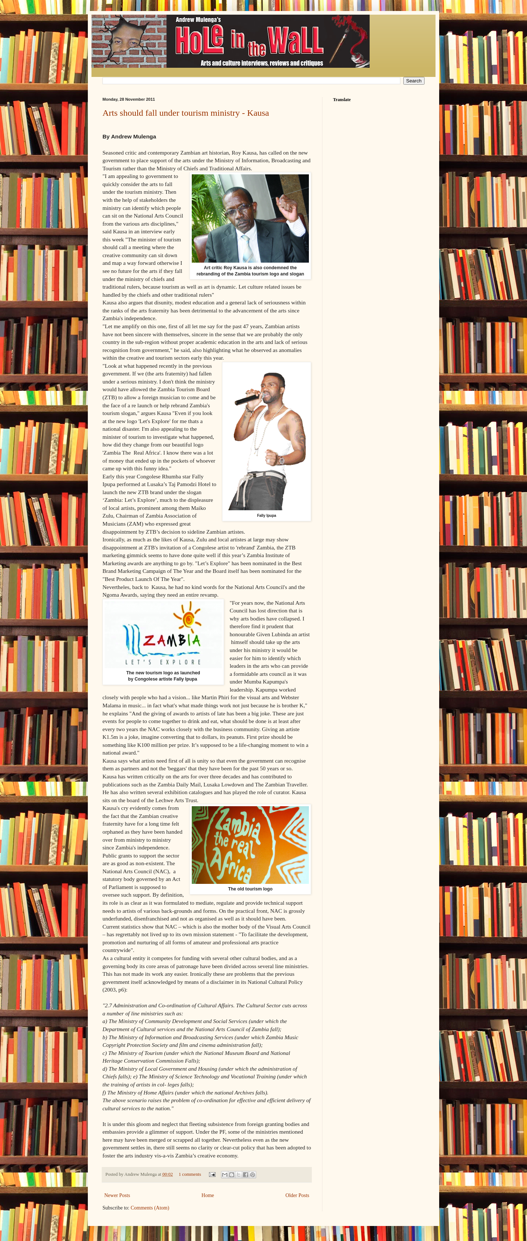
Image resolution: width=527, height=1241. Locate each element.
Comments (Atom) (150, 1208)
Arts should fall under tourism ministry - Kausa (185, 113)
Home (208, 1195)
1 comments (190, 1174)
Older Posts (297, 1195)
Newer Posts (117, 1195)
